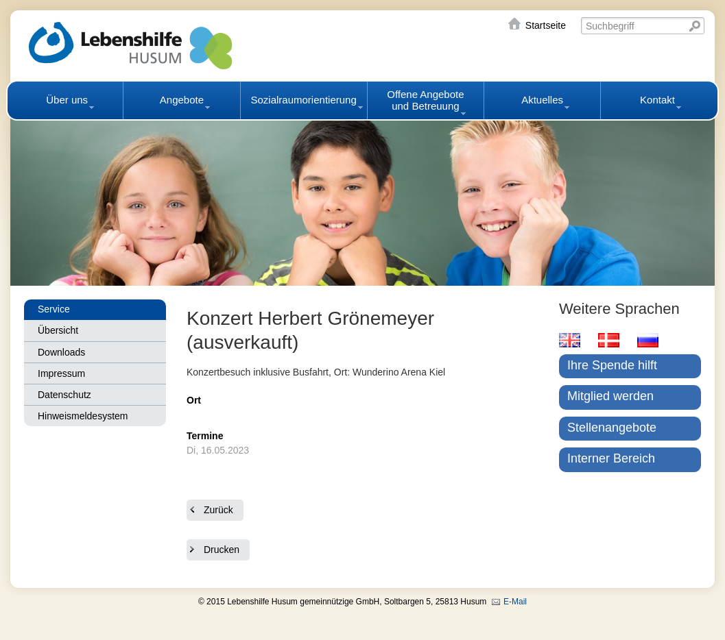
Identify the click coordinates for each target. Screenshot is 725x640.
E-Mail (515, 601)
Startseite (545, 25)
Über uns (67, 100)
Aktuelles (542, 100)
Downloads (61, 352)
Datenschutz (64, 394)
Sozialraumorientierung (304, 100)
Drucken (221, 549)
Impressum (61, 373)
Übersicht (58, 330)
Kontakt (657, 100)
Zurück (218, 509)
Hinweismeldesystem (83, 415)
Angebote (182, 100)
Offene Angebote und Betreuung (425, 100)
